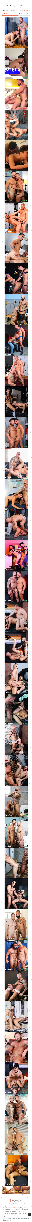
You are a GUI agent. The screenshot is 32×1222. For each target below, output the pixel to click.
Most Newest (6, 10)
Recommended (27, 10)
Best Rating (13, 10)
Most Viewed (20, 10)
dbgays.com (19, 1204)
